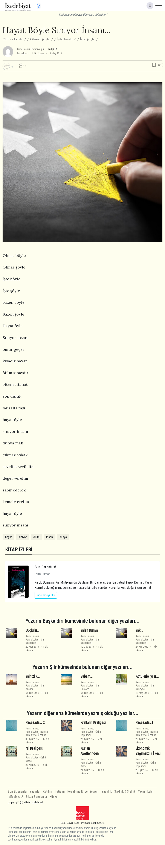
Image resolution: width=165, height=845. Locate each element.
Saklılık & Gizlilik (125, 791)
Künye (54, 797)
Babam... (87, 676)
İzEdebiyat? (15, 797)
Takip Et (52, 49)
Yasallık (107, 791)
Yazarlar (35, 791)
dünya (63, 537)
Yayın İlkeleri (146, 791)
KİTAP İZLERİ (18, 549)
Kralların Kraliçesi (93, 722)
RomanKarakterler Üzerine (37, 733)
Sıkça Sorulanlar (36, 797)
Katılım (47, 791)
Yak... (139, 630)
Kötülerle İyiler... (147, 676)
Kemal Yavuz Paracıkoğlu (30, 49)
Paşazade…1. (145, 722)
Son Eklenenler (17, 791)
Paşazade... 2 (35, 722)
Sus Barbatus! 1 (47, 567)
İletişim (60, 791)
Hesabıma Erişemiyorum (83, 791)
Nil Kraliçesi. (34, 748)
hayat (8, 537)
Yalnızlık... (33, 676)
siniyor (22, 537)
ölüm (36, 537)
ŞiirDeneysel (145, 687)
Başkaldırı (22, 53)
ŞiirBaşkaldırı (35, 641)
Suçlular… (32, 630)
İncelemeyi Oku (46, 595)
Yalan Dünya (89, 630)
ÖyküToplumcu (91, 733)
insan (49, 537)
